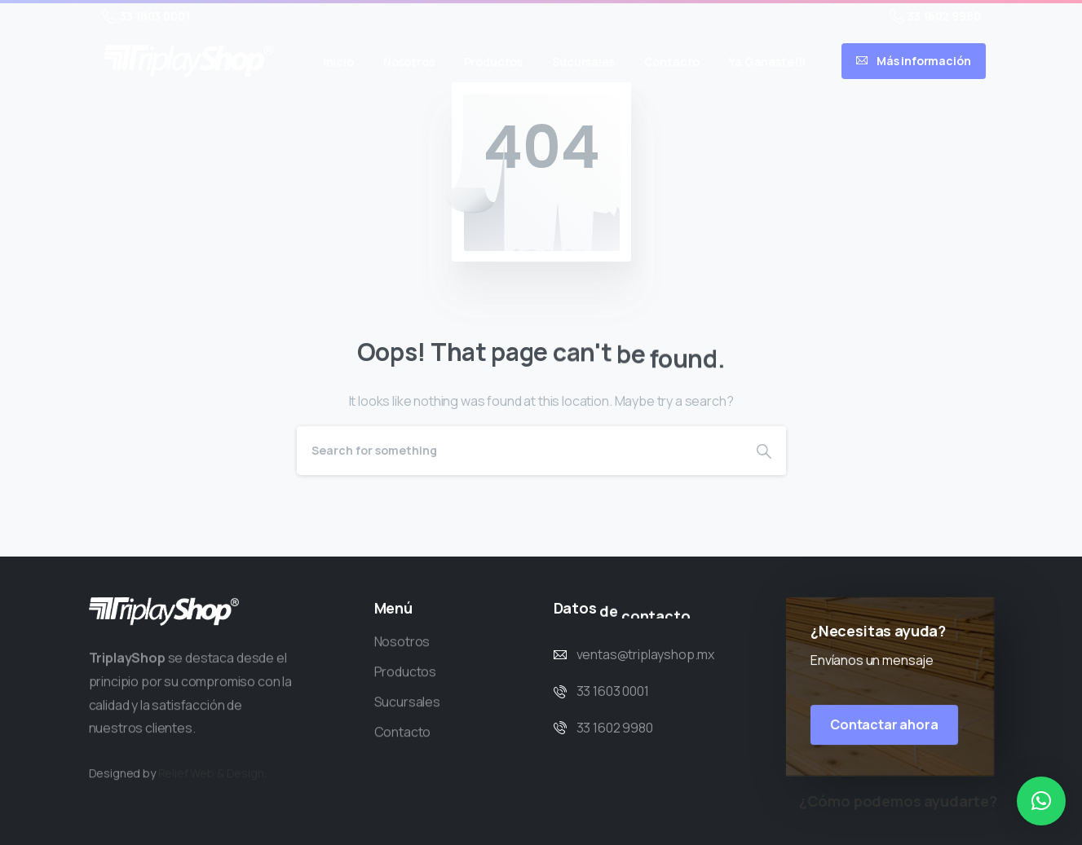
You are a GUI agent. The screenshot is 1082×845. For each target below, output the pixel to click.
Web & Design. (229, 786)
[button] (1041, 801)
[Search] (519, 450)
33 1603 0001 (146, 16)
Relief (173, 786)
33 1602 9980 (935, 16)
